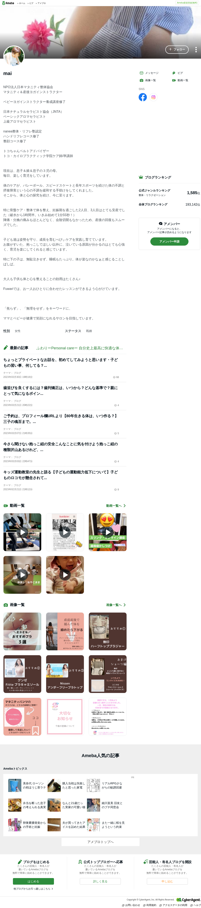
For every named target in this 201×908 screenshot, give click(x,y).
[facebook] (143, 97)
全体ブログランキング (153, 204)
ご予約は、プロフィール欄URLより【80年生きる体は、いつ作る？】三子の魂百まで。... (60, 419)
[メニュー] (196, 50)
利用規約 (149, 905)
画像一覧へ (116, 605)
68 (116, 377)
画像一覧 (147, 80)
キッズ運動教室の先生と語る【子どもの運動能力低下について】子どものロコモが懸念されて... (60, 475)
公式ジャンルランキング (154, 190)
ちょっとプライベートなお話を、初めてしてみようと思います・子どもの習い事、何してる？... (60, 363)
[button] (177, 50)
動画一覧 (180, 80)
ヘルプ (195, 905)
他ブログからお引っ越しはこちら (32, 888)
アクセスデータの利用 (173, 905)
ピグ (177, 73)
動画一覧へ (116, 506)
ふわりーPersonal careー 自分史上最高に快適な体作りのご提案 (89, 348)
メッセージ (149, 73)
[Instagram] (153, 97)
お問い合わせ (131, 905)
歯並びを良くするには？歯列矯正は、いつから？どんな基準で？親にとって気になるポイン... (60, 391)
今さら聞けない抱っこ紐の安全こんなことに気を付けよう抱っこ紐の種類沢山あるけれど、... (60, 447)
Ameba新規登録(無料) (187, 2)
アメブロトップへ (100, 842)
